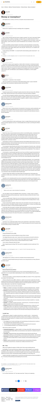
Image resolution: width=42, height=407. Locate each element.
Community (8, 399)
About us (3, 397)
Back (16, 381)
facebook (6, 390)
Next (26, 381)
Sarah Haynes (7, 116)
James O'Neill (7, 228)
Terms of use (8, 397)
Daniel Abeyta (7, 23)
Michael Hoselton (8, 103)
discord (30, 390)
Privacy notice (4, 398)
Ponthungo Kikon (8, 59)
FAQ (12, 399)
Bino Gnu (7, 75)
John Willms (7, 32)
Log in (39, 2)
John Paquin (7, 128)
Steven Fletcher (8, 87)
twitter (14, 390)
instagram (37, 390)
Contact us (3, 401)
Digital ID (3, 399)
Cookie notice (10, 398)
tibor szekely (7, 11)
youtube (22, 390)
